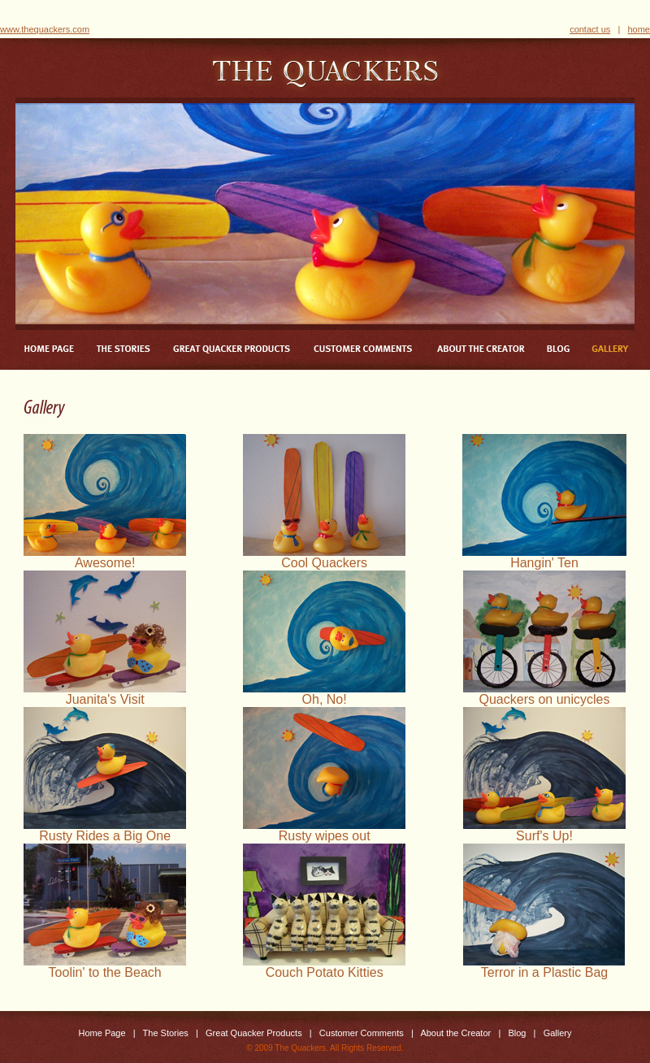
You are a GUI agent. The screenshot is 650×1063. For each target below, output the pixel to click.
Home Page (102, 1033)
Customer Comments (361, 1033)
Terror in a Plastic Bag (544, 966)
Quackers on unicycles (544, 693)
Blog (517, 1033)
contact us (590, 29)
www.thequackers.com (44, 29)
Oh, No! (324, 693)
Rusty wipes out (324, 830)
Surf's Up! (544, 830)
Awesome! (105, 557)
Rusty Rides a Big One (105, 830)
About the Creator (455, 1033)
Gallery (558, 1033)
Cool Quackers (324, 557)
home (638, 29)
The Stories (165, 1033)
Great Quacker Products (254, 1033)
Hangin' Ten (544, 557)
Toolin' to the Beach (105, 966)
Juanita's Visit (105, 693)
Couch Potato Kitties (324, 966)
